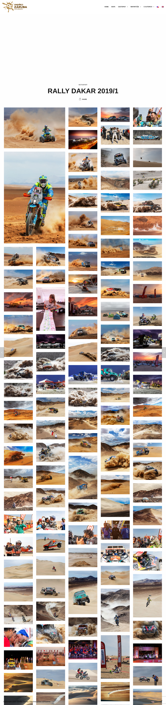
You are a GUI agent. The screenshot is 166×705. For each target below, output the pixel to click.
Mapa (113, 7)
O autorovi (148, 7)
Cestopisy (122, 7)
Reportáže (135, 7)
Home (107, 7)
